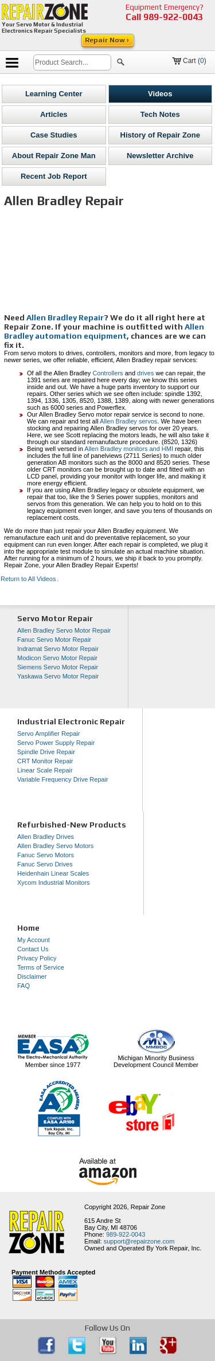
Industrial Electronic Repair (71, 721)
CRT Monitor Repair (45, 761)
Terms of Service (40, 967)
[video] (109, 264)
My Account (33, 939)
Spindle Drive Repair (46, 751)
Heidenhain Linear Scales (53, 873)
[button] (120, 63)
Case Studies (53, 135)
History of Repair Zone (160, 135)
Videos (160, 93)
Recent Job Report (54, 176)
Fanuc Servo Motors (45, 855)
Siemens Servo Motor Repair (57, 667)
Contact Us (32, 949)
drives (145, 373)
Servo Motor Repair (55, 618)
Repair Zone (148, 1206)
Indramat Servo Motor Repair (58, 648)
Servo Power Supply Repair (56, 742)
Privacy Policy (36, 958)
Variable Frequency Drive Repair (62, 779)
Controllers (107, 373)
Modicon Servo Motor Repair (57, 657)
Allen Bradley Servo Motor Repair (64, 630)
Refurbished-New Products (71, 824)
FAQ (23, 985)
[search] (72, 62)
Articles (54, 114)
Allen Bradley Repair (65, 317)
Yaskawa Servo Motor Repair (58, 676)
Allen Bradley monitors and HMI (128, 448)
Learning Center (54, 93)
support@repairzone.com (139, 1241)
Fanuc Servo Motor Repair (54, 639)
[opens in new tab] (47, 1351)
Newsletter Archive (160, 155)
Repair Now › (108, 40)
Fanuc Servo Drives (45, 864)
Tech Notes (160, 114)
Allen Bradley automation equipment (104, 331)
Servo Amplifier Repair (48, 733)
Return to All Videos (29, 578)
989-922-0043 (173, 16)
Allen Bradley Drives (45, 836)
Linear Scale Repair (45, 770)
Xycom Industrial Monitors (53, 882)
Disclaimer (31, 976)
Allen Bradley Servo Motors (55, 845)
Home (28, 927)
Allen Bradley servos (128, 421)
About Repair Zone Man (54, 155)
